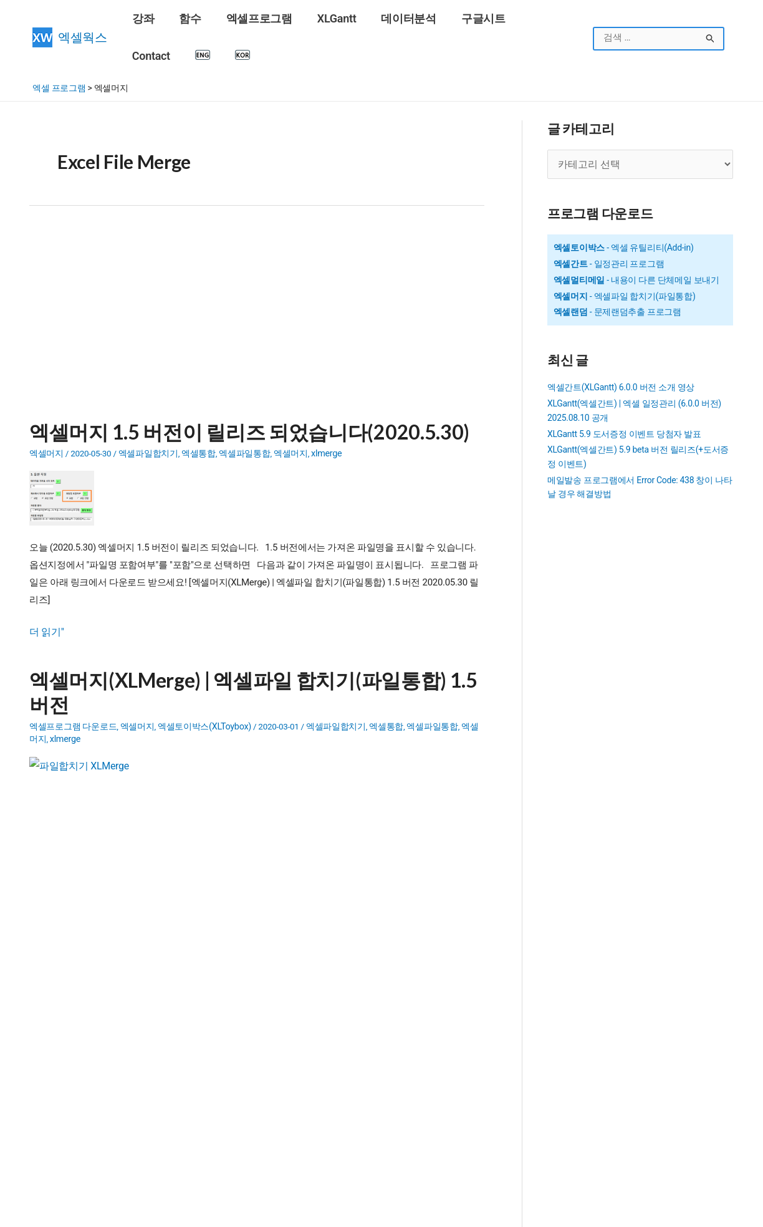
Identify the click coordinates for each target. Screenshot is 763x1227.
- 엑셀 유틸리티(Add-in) (624, 209)
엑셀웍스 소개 (410, 1211)
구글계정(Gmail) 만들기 (77, 1112)
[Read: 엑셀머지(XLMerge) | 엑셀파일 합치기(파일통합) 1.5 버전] (76, 738)
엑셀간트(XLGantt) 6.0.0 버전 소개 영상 (620, 349)
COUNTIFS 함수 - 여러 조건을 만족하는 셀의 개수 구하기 (138, 1047)
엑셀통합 (198, 415)
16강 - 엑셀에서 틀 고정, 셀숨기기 (95, 1096)
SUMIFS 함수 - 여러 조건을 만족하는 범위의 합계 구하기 (137, 1080)
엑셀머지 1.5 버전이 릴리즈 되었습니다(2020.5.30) (233, 394)
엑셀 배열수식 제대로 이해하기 (357, 1177)
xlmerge (325, 415)
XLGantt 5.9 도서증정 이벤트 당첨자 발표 (624, 395)
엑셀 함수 (50, 1145)
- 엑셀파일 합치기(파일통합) (625, 257)
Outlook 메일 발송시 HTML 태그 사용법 (379, 999)
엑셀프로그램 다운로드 (73, 682)
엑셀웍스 (82, 19)
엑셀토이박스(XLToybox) (203, 682)
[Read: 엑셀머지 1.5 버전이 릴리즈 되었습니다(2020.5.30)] (66, 458)
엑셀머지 (46, 415)
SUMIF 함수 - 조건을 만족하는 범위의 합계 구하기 (125, 999)
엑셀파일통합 (244, 415)
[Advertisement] (257, 283)
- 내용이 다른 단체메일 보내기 (636, 241)
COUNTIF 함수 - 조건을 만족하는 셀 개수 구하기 (121, 1064)
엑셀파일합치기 (148, 415)
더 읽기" (45, 592)
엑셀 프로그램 (58, 51)
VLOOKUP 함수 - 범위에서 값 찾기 (95, 1128)
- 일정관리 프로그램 (609, 225)
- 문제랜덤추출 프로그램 (617, 274)
